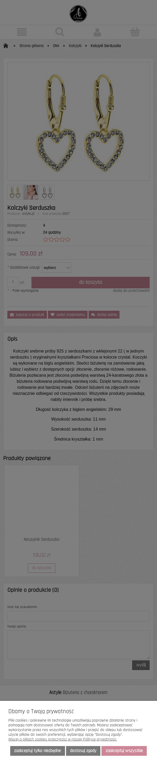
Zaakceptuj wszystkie (124, 751)
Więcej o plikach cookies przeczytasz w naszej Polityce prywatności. (62, 739)
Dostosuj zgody (83, 751)
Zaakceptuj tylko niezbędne (37, 751)
